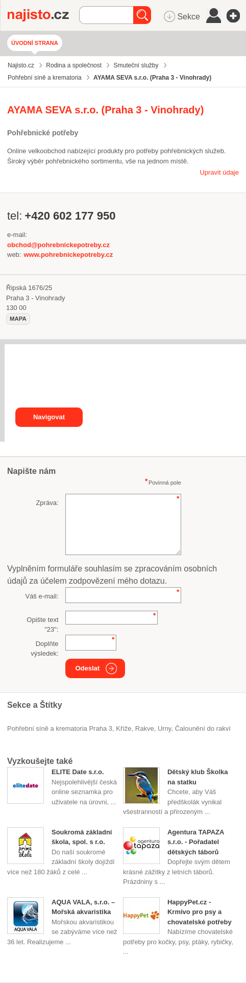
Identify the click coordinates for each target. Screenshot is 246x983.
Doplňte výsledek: (44, 649)
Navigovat (49, 417)
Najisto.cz (43, 15)
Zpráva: (47, 503)
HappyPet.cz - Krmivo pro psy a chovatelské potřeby (199, 912)
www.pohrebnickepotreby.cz (68, 254)
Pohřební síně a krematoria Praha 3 (59, 728)
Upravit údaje (219, 172)
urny (164, 728)
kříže (123, 728)
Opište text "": (42, 625)
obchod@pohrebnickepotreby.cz (58, 245)
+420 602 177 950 (69, 215)
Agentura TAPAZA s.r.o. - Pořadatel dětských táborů (195, 842)
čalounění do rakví (203, 728)
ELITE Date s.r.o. (78, 772)
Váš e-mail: (41, 596)
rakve (144, 728)
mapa (18, 319)
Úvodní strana (34, 43)
